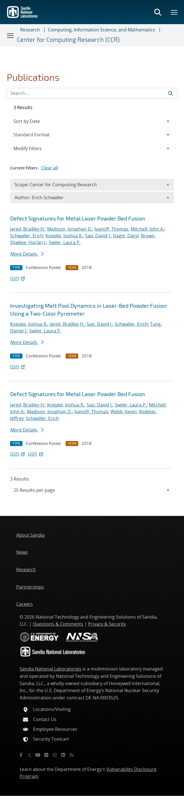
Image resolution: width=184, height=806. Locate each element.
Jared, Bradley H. (27, 229)
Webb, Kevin (124, 411)
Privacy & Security (107, 624)
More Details (26, 254)
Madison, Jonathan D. (69, 229)
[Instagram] (54, 755)
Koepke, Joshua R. (64, 236)
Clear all (49, 168)
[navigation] (92, 490)
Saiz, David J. (98, 236)
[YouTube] (38, 755)
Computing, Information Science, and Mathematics (101, 30)
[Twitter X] (29, 755)
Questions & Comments (58, 624)
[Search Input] (92, 93)
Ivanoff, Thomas (111, 229)
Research (30, 30)
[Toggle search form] (157, 12)
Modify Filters (35, 148)
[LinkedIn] (63, 755)
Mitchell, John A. (147, 229)
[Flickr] (46, 755)
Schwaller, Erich (26, 236)
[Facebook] (21, 755)
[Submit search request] (170, 93)
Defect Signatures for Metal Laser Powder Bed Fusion (77, 218)
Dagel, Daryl (126, 236)
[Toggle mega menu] (174, 12)
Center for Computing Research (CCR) (68, 39)
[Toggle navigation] (10, 35)
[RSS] (71, 755)
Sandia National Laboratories (50, 669)
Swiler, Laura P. (65, 242)
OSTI (18, 278)
